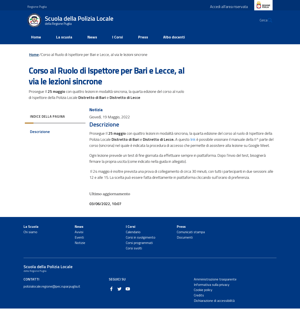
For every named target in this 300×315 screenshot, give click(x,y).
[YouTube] (127, 294)
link (193, 146)
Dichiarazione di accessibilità (214, 307)
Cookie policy (203, 296)
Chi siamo (30, 238)
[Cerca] (267, 24)
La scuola (64, 43)
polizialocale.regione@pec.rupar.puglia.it (52, 292)
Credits (199, 301)
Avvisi (79, 238)
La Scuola (31, 233)
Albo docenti (174, 43)
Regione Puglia (37, 6)
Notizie (80, 249)
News (92, 43)
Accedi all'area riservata (229, 6)
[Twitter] (119, 294)
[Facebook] (111, 294)
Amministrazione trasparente (215, 285)
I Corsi (117, 43)
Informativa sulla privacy (211, 290)
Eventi (79, 243)
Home (36, 43)
